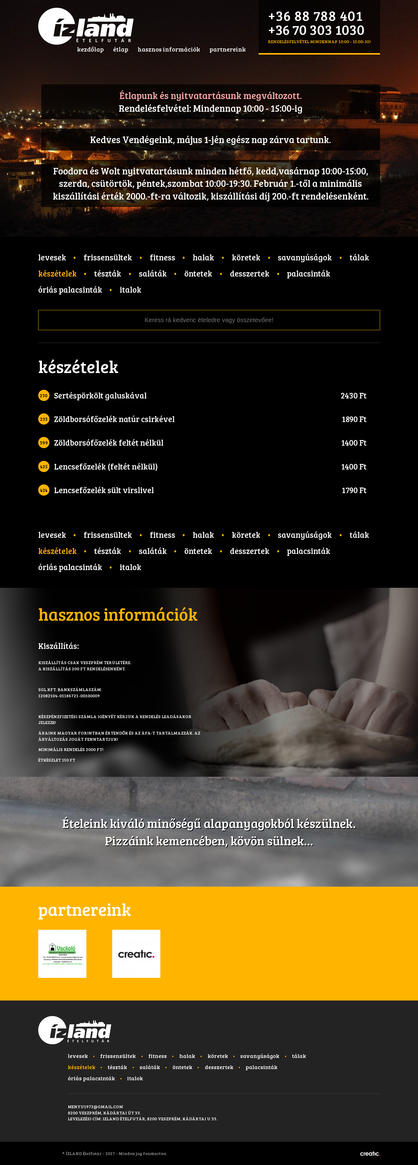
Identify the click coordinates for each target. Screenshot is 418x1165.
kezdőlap (90, 49)
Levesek (52, 257)
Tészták (107, 273)
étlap (120, 49)
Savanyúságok (305, 257)
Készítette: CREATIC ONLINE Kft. (370, 1153)
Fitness (162, 257)
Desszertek (249, 273)
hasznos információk (169, 49)
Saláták (153, 273)
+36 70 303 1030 (316, 29)
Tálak (359, 257)
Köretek (246, 257)
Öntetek (198, 273)
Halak (203, 257)
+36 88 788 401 (315, 15)
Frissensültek (108, 257)
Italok (130, 289)
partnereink (227, 49)
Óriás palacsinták (70, 289)
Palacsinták (308, 273)
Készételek (57, 273)
